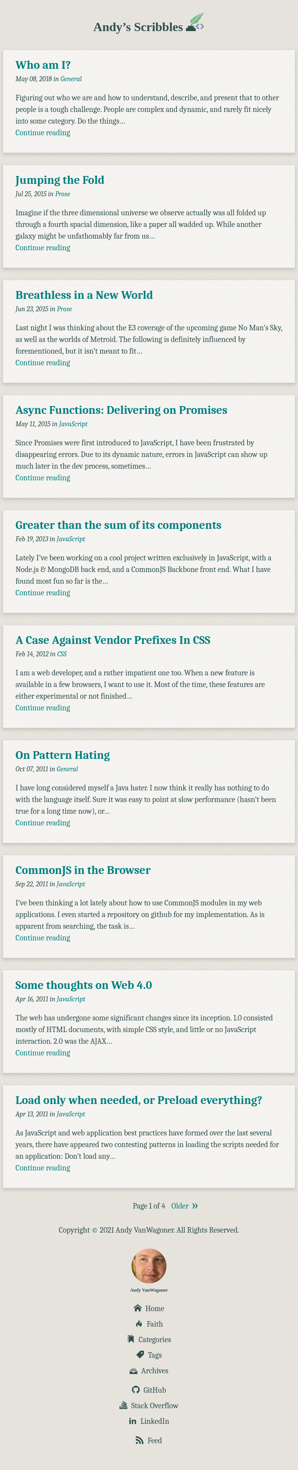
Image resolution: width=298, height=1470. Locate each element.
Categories (149, 1339)
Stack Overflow (149, 1405)
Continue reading (43, 132)
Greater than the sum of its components (119, 525)
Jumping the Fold (60, 180)
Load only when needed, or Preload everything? (139, 1100)
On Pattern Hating (63, 755)
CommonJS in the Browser (83, 870)
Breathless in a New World (84, 295)
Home (149, 1308)
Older (180, 1205)
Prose (62, 194)
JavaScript (73, 424)
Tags (149, 1355)
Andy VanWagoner (149, 1271)
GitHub (149, 1390)
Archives (149, 1370)
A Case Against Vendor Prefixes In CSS (113, 640)
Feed (149, 1440)
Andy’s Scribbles (149, 27)
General (71, 79)
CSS (61, 654)
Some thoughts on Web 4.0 (84, 985)
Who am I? (43, 65)
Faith (149, 1324)
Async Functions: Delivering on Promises (121, 410)
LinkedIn (149, 1421)
